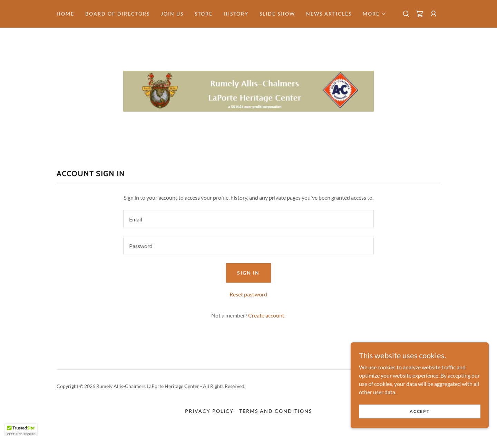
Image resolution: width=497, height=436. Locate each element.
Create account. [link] (266, 315)
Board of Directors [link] (117, 14)
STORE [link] (204, 14)
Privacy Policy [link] (209, 411)
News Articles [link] (329, 14)
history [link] (236, 14)
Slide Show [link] (277, 14)
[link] (420, 14)
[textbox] (248, 219)
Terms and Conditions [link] (275, 411)
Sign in (248, 273)
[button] (375, 14)
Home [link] (65, 14)
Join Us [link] (172, 14)
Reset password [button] (248, 294)
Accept (419, 416)
